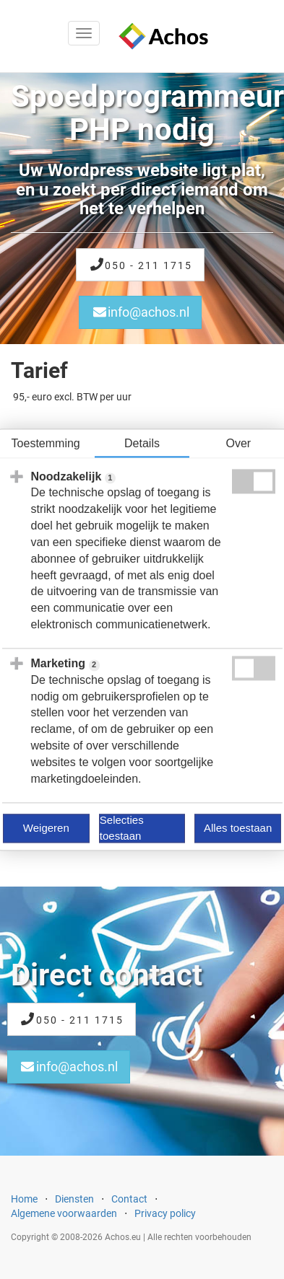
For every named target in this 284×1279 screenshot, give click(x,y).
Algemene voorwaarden (64, 1213)
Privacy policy (165, 1213)
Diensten (74, 1199)
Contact (129, 1199)
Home (24, 1199)
